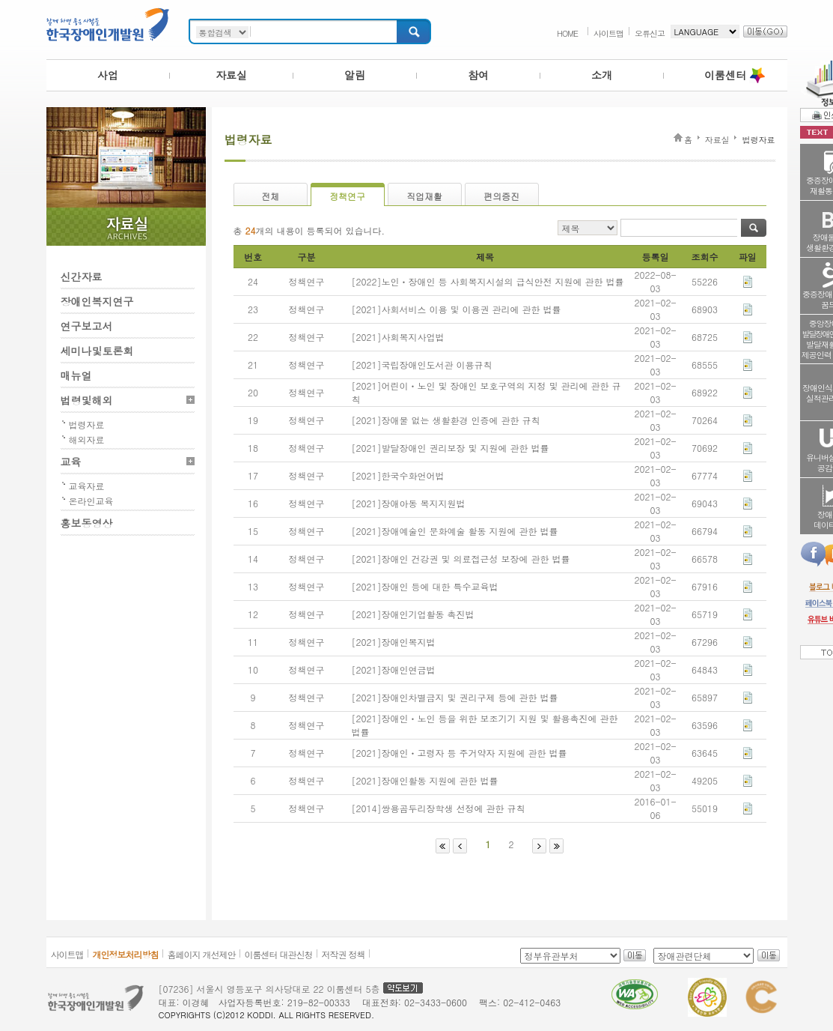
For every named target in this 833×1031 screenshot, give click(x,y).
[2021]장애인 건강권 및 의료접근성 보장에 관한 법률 (461, 558)
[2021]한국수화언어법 (398, 475)
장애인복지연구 (97, 301)
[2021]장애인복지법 (394, 641)
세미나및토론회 (97, 350)
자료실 (231, 74)
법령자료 (87, 424)
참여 (478, 74)
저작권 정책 (343, 954)
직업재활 (424, 196)
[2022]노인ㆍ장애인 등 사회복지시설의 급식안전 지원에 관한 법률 (488, 281)
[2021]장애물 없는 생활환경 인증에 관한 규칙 (446, 420)
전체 (270, 196)
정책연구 (347, 196)
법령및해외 (87, 400)
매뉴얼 (76, 375)
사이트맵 (608, 33)
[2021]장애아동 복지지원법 (409, 503)
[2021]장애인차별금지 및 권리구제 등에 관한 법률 (455, 697)
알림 (354, 74)
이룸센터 (725, 74)
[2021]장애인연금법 (394, 669)
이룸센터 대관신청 (279, 954)
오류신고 (650, 33)
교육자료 (87, 486)
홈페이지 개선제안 (202, 954)
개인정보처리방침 (126, 954)
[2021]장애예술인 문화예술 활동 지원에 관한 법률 (455, 530)
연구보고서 (87, 325)
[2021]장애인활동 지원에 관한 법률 (425, 780)
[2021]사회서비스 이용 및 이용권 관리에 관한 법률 (456, 309)
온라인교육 (91, 501)
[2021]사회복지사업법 (398, 336)
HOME (567, 33)
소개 (601, 74)
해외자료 (87, 439)
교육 (71, 461)
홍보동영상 (87, 523)
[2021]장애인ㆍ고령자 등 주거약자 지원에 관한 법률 (459, 752)
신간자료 (82, 276)
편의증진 (501, 196)
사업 (107, 74)
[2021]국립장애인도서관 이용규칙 (422, 364)
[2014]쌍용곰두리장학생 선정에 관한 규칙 (438, 808)
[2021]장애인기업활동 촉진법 (413, 614)
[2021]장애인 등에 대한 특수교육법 (425, 586)
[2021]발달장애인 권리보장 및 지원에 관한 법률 (450, 447)
